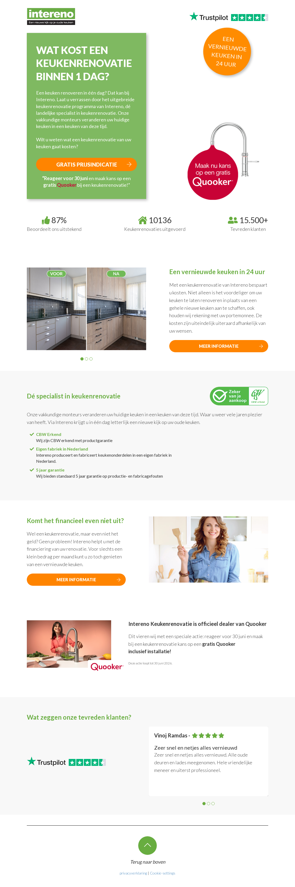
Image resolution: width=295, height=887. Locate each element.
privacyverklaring (133, 873)
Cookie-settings (162, 873)
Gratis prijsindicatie (86, 164)
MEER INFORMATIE (218, 346)
